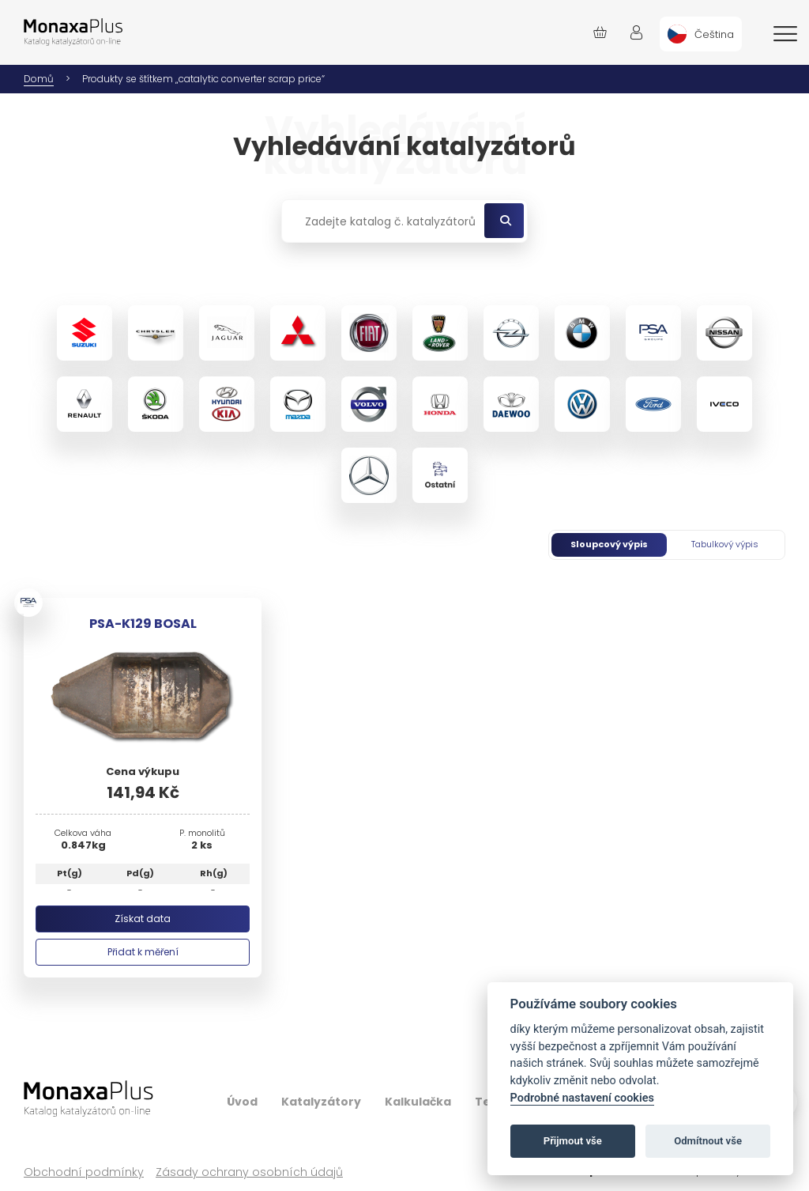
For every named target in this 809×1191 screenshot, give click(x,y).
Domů (39, 78)
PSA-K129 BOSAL (143, 623)
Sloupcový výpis (609, 544)
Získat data (143, 918)
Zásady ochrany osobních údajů (249, 1172)
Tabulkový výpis (724, 544)
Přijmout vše (573, 1141)
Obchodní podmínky (84, 1172)
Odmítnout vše (708, 1141)
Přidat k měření (143, 951)
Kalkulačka (418, 1102)
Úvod (242, 1102)
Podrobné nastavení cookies (582, 1098)
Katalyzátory (321, 1102)
